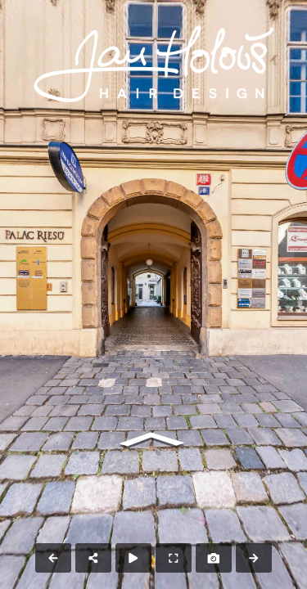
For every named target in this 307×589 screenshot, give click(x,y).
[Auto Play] (133, 558)
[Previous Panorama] (53, 558)
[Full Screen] (174, 558)
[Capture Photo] (214, 558)
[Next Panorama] (254, 558)
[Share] (93, 558)
